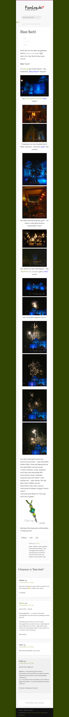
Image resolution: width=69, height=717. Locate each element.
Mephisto (24, 271)
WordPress (21, 715)
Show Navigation (46, 17)
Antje (24, 38)
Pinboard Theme (30, 713)
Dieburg (25, 69)
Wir (37, 537)
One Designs (41, 713)
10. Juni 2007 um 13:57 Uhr (26, 663)
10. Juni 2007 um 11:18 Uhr (26, 582)
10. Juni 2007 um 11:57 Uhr (26, 605)
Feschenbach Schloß (33, 98)
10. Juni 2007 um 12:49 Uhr (26, 647)
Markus (21, 603)
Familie (25, 45)
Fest (31, 537)
